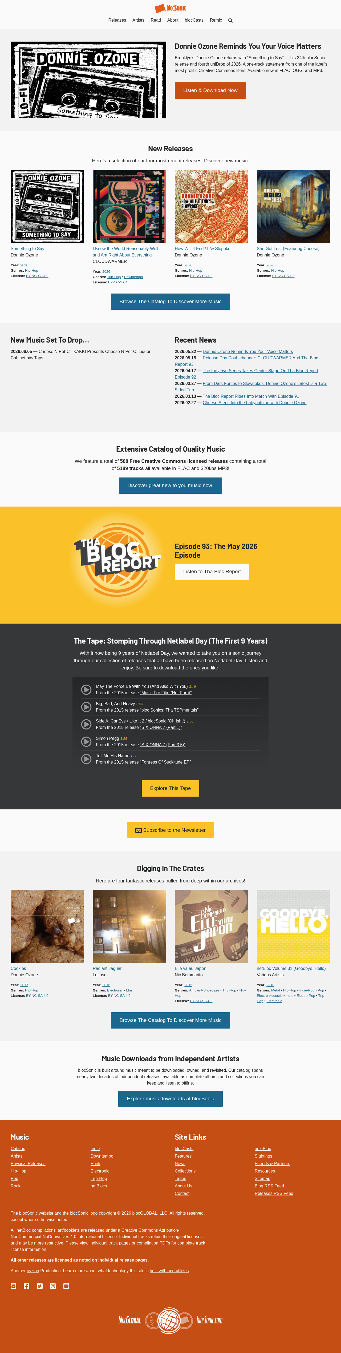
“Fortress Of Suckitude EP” (165, 762)
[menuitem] (230, 20)
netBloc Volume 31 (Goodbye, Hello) (291, 968)
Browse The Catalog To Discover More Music (170, 301)
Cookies (18, 968)
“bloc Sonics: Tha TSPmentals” (169, 710)
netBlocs (99, 1186)
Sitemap (262, 1178)
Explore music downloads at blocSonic (170, 1098)
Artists (16, 1156)
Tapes (180, 1178)
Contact (182, 1193)
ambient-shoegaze (204, 990)
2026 (24, 265)
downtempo (133, 277)
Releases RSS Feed (274, 1193)
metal (275, 990)
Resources (265, 1171)
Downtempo (102, 1156)
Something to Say (27, 248)
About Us (183, 1186)
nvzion (33, 1270)
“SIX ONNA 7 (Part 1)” (161, 727)
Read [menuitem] (156, 20)
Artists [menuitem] (138, 20)
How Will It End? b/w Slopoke (202, 248)
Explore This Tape (170, 788)
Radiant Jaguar (107, 968)
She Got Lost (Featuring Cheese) (288, 248)
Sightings (263, 1156)
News (180, 1163)
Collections (185, 1171)
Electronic (100, 1171)
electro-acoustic (269, 996)
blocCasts (184, 1148)
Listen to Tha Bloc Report (212, 571)
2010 (270, 985)
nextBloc (263, 1148)
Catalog (18, 1148)
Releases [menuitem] (117, 20)
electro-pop (306, 996)
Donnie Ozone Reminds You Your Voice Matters (248, 45)
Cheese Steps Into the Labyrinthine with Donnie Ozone (255, 402)
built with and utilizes (169, 1270)
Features (183, 1156)
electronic (115, 990)
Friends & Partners (272, 1163)
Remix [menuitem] (216, 20)
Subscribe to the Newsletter (170, 830)
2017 (24, 985)
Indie (95, 1148)
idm (129, 990)
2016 (106, 985)
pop (321, 990)
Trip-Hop (99, 1178)
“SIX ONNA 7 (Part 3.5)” (162, 744)
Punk (95, 1163)
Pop (14, 1178)
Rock (15, 1186)
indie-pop (307, 990)
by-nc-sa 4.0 (37, 276)
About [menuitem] (172, 20)
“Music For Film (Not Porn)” (166, 692)
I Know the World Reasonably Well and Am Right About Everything (125, 251)
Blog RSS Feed (269, 1186)
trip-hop (114, 277)
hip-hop (31, 270)
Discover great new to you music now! (170, 485)
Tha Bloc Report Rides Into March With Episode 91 (251, 396)
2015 (188, 985)
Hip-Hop (18, 1171)
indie (289, 996)
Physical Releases (28, 1163)
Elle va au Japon (190, 968)
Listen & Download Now (210, 90)
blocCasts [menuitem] (194, 20)
